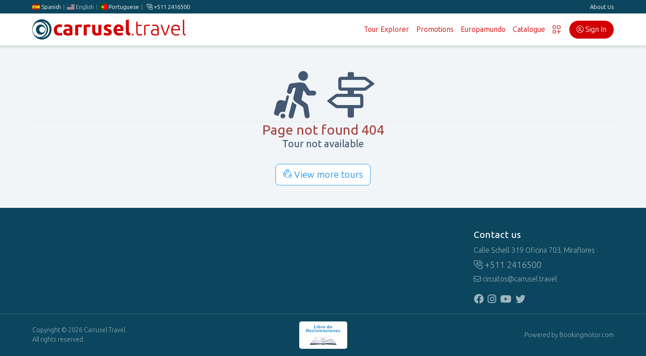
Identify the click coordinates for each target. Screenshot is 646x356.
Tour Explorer (386, 29)
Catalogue (529, 29)
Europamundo (483, 29)
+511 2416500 (168, 7)
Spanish (46, 7)
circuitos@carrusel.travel (515, 279)
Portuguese (119, 7)
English (80, 7)
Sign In (591, 29)
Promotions (435, 29)
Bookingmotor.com (586, 335)
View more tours (323, 174)
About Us (602, 7)
